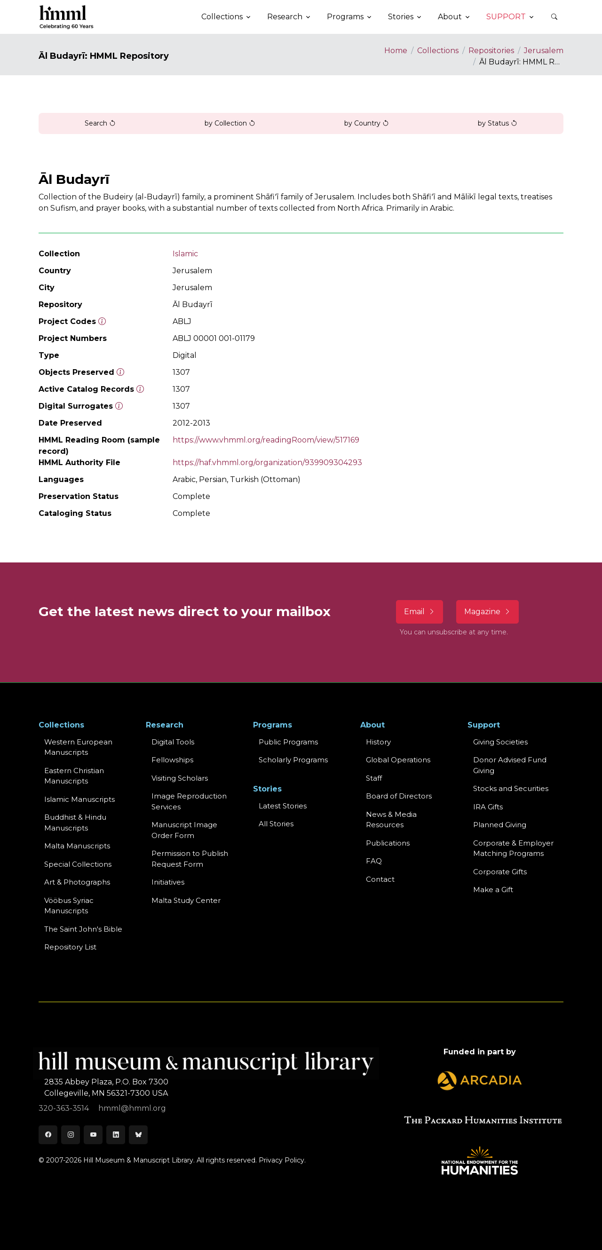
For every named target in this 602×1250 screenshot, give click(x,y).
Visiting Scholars (179, 778)
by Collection (230, 123)
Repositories (491, 50)
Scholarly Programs (293, 759)
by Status (497, 123)
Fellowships (172, 759)
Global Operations (398, 759)
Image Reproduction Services (189, 801)
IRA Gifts (488, 806)
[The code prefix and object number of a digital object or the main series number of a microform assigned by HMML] (102, 321)
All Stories (276, 823)
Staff (374, 778)
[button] (554, 17)
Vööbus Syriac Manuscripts (69, 906)
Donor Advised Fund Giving (510, 765)
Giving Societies (500, 741)
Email (419, 611)
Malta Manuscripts (77, 845)
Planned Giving (499, 824)
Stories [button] (400, 16)
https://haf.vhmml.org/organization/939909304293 (267, 462)
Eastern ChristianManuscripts (74, 776)
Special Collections (77, 864)
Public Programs (288, 741)
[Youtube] (93, 1134)
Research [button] (284, 16)
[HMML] (67, 17)
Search (100, 123)
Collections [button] (222, 16)
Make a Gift (493, 889)
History (378, 741)
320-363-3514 (65, 1108)
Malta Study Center (186, 900)
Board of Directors (399, 795)
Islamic (185, 253)
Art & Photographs (77, 882)
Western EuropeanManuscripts (78, 747)
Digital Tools (172, 741)
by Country (366, 123)
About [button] (450, 16)
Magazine (487, 611)
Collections (438, 50)
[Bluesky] (138, 1134)
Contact (380, 879)
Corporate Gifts (500, 871)
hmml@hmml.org (132, 1108)
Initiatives (167, 882)
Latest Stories (283, 805)
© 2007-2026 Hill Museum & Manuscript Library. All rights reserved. (148, 1160)
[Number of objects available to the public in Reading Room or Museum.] (140, 389)
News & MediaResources (391, 820)
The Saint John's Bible (83, 929)
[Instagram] (70, 1134)
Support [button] (506, 16)
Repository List (70, 946)
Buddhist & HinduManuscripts (75, 822)
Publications (388, 843)
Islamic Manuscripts (79, 799)
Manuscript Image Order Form (184, 830)
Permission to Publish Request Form (189, 859)
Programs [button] (345, 16)
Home (395, 50)
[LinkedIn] (115, 1134)
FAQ (374, 860)
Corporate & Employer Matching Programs (513, 848)
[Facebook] (48, 1134)
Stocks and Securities (510, 788)
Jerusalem (543, 50)
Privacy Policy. (282, 1160)
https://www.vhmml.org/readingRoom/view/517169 (266, 439)
